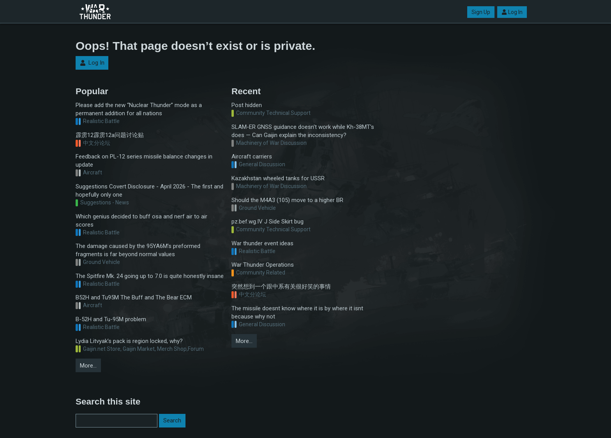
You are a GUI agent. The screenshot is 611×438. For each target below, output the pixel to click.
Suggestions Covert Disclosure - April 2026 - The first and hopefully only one (149, 190)
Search (172, 420)
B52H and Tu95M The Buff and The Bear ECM (134, 297)
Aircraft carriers (251, 156)
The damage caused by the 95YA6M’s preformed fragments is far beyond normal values (138, 250)
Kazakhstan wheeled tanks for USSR (278, 178)
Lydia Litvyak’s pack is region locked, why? (129, 341)
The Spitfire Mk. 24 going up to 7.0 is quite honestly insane (150, 276)
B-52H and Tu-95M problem (111, 319)
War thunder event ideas (262, 243)
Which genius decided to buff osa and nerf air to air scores (141, 220)
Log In (512, 12)
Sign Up (480, 12)
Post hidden (246, 105)
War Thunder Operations (262, 264)
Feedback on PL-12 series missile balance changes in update (144, 160)
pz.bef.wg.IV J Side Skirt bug (267, 221)
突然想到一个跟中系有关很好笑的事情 (281, 286)
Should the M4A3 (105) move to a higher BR (287, 200)
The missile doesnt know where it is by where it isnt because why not (297, 312)
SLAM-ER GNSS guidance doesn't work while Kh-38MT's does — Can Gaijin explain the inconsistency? (302, 131)
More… (88, 365)
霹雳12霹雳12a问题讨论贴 (110, 135)
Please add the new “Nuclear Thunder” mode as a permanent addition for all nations (139, 109)
